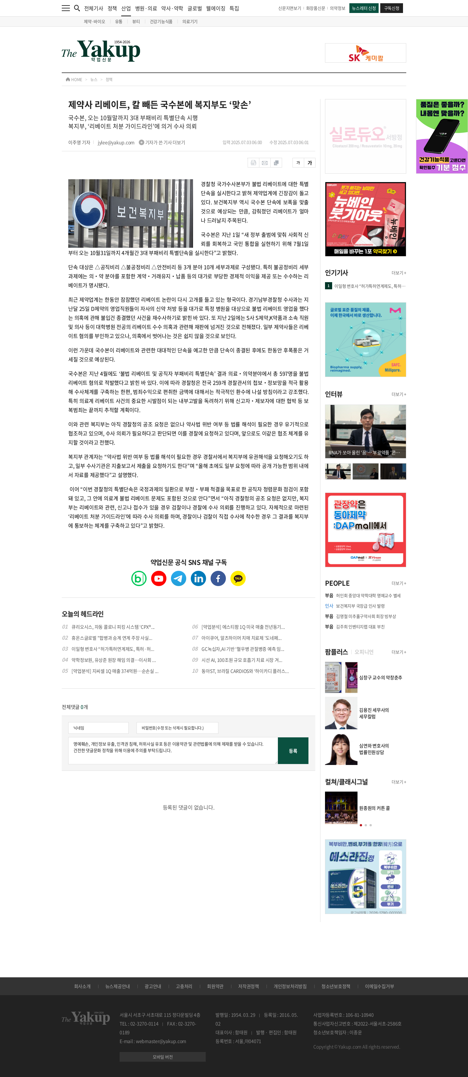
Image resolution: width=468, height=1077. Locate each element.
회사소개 (82, 986)
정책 (112, 8)
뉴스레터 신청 (364, 8)
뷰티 (136, 21)
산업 (126, 10)
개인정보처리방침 (290, 986)
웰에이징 (215, 8)
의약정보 (337, 8)
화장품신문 (315, 8)
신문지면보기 (289, 8)
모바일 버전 (163, 1057)
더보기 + (399, 272)
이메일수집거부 (379, 986)
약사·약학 (172, 8)
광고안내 (153, 986)
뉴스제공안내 (117, 986)
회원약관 (215, 986)
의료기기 (190, 21)
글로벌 (195, 8)
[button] (361, 825)
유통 (119, 21)
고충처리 (184, 986)
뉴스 (94, 79)
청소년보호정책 (335, 986)
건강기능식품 (161, 21)
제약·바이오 (94, 21)
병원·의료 (146, 8)
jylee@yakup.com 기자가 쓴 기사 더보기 (141, 142)
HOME (74, 79)
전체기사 (93, 8)
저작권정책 (248, 986)
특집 (234, 8)
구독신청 (391, 8)
